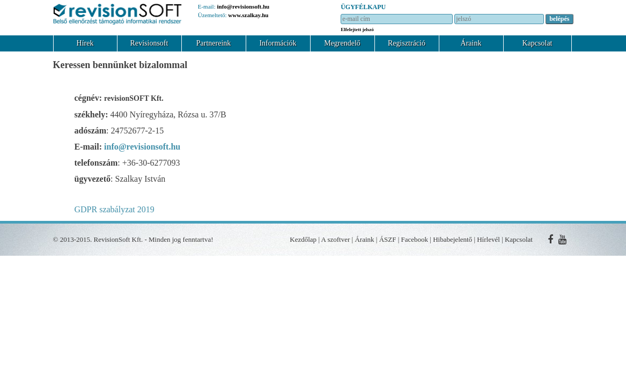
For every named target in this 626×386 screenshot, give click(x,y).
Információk (277, 43)
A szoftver (335, 239)
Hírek (85, 43)
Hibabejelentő (452, 239)
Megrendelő (342, 43)
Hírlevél (488, 239)
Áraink (471, 43)
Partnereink (213, 43)
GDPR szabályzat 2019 (114, 209)
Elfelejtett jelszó (357, 29)
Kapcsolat (537, 43)
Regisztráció (406, 43)
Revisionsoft (149, 43)
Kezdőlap (303, 239)
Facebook (415, 239)
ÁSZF (387, 239)
